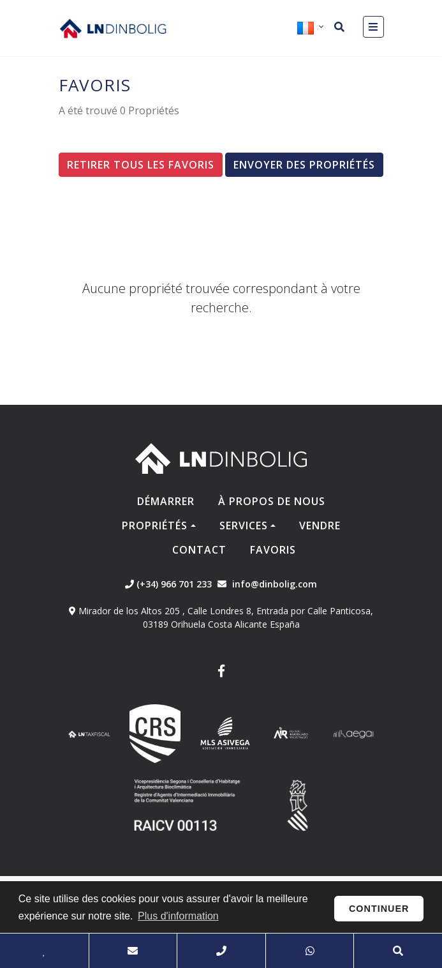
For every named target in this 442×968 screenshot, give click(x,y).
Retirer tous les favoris (140, 165)
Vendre (320, 525)
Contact (199, 550)
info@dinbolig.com (274, 584)
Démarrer (166, 501)
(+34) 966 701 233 (168, 584)
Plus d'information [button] (178, 916)
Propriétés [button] (155, 525)
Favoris (273, 550)
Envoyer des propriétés (304, 165)
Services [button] (243, 525)
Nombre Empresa (113, 28)
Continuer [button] (379, 909)
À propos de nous (271, 501)
